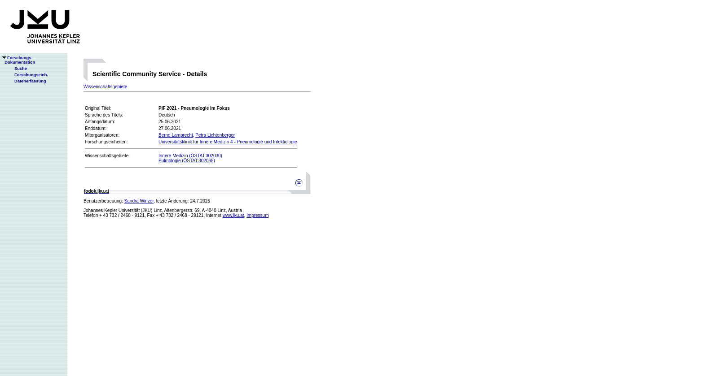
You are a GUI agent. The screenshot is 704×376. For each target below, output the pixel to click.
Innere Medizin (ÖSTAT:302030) (190, 155)
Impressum (257, 215)
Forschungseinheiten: (106, 141)
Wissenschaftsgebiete (105, 86)
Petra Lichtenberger (215, 135)
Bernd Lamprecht (175, 135)
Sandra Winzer (139, 201)
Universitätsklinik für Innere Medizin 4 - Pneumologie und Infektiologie (227, 141)
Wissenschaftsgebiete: (107, 155)
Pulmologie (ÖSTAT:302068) (186, 160)
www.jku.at (233, 215)
